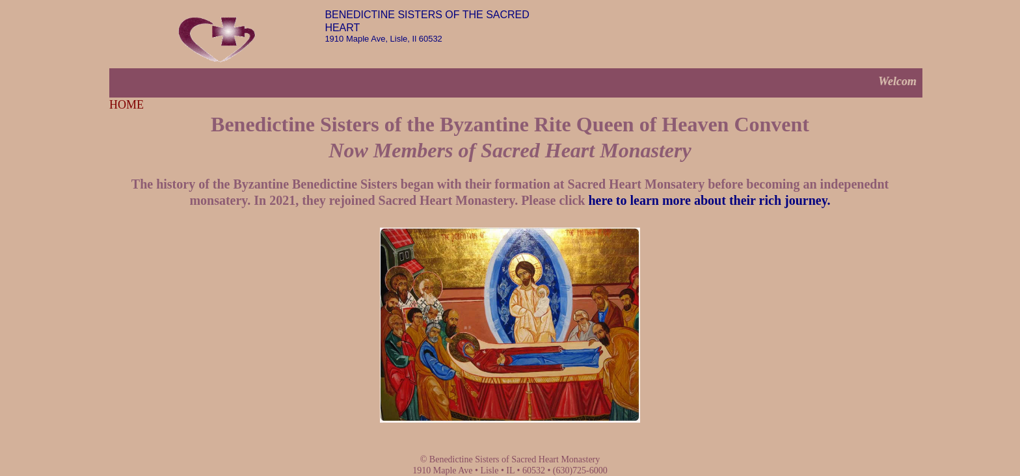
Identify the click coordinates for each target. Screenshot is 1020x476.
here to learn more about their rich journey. (709, 200)
